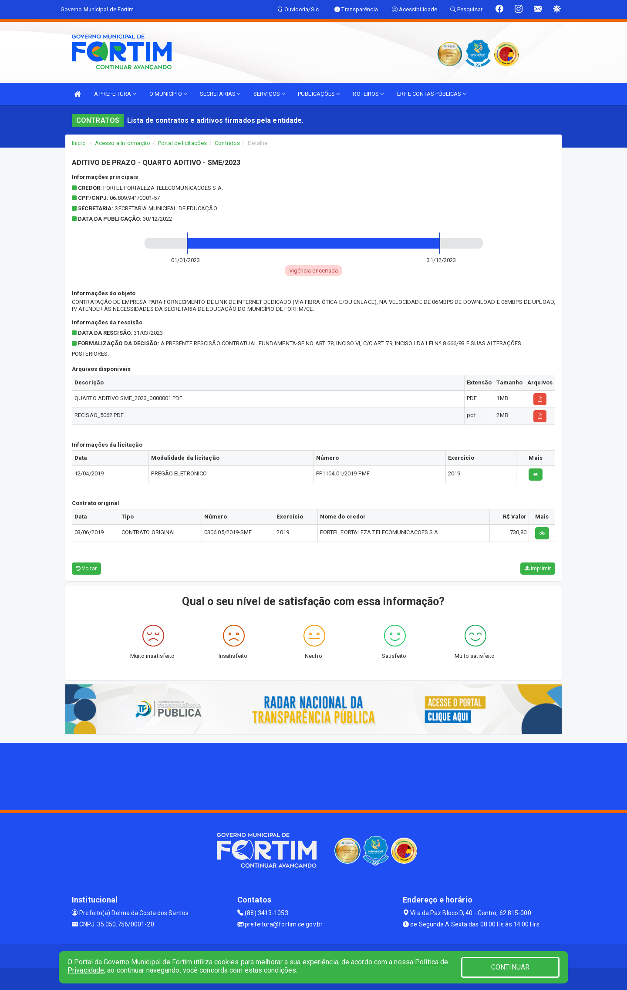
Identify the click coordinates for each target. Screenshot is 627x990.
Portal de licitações (182, 143)
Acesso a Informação (122, 143)
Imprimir (538, 569)
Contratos (227, 143)
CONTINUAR (510, 967)
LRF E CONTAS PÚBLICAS (431, 94)
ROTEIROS (368, 94)
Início (79, 143)
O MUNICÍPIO (168, 94)
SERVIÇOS (269, 94)
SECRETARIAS (220, 94)
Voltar (86, 569)
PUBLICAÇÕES (319, 94)
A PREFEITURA (115, 94)
